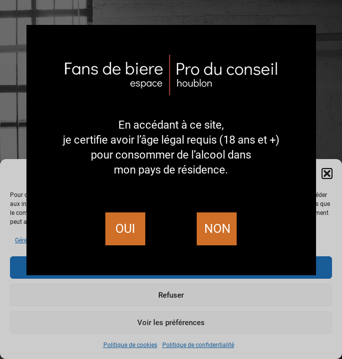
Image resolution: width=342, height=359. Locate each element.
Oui (125, 228)
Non (217, 228)
